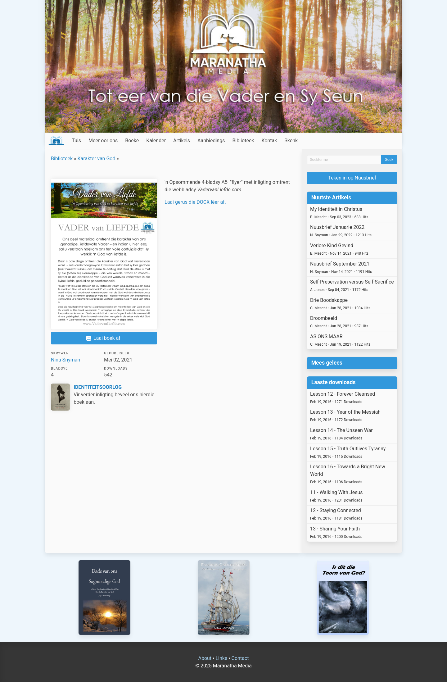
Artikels (181, 140)
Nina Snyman (65, 360)
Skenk (291, 140)
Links (221, 658)
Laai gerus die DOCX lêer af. (195, 202)
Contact (240, 658)
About (205, 658)
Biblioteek (243, 140)
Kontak (269, 140)
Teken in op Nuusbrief (352, 178)
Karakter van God (96, 158)
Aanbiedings (211, 140)
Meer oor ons (103, 140)
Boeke (132, 140)
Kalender (156, 140)
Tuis (76, 140)
